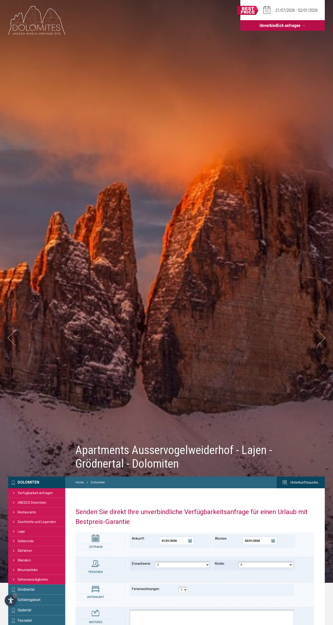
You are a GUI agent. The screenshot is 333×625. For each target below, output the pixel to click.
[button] (16, 338)
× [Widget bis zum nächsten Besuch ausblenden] (15, 595)
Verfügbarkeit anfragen (35, 493)
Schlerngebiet (29, 600)
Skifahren (25, 551)
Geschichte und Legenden (37, 522)
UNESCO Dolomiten (32, 502)
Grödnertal (26, 589)
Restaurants (27, 512)
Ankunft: (163, 541)
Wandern (24, 560)
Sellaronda (26, 541)
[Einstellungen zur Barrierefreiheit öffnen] (10, 600)
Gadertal (24, 610)
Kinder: (254, 565)
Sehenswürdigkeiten (33, 579)
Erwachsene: (171, 565)
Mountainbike (28, 570)
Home (80, 482)
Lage (21, 531)
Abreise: (246, 541)
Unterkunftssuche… (300, 482)
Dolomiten (28, 482)
